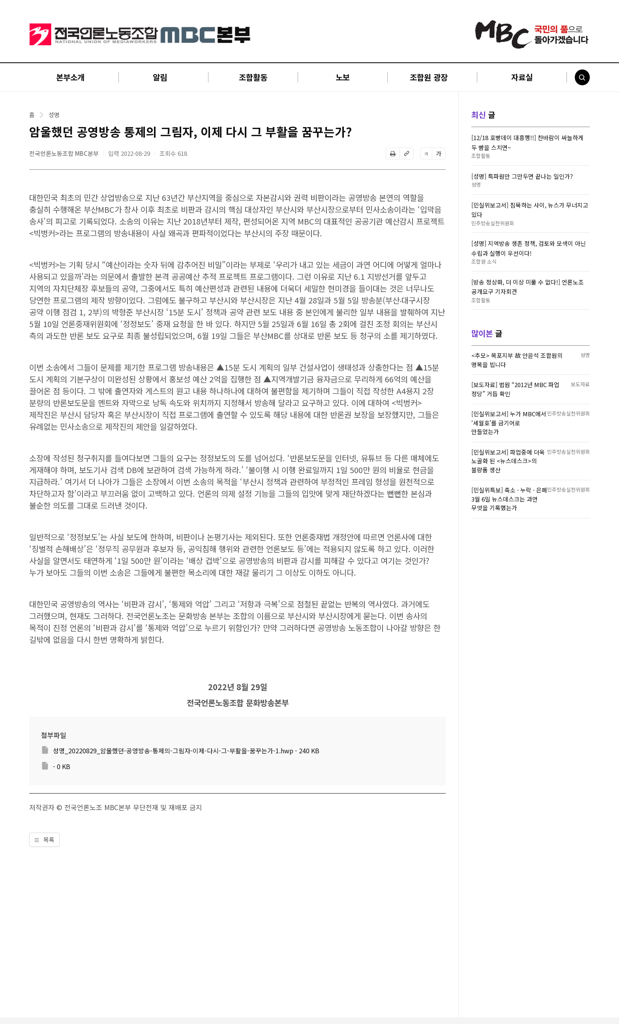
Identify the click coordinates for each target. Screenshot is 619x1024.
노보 (343, 77)
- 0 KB (61, 766)
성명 (54, 115)
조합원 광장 (429, 77)
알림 (160, 77)
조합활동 (253, 77)
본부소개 (70, 77)
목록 (44, 839)
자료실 (522, 77)
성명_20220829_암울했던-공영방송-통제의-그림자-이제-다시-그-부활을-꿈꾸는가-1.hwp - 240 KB (186, 750)
